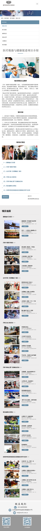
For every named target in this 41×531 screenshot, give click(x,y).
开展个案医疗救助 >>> (9, 242)
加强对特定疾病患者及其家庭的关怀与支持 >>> (16, 457)
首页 (2, 18)
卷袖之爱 (4, 37)
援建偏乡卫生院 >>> (8, 216)
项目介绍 (18, 18)
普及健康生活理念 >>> (9, 412)
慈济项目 (6, 18)
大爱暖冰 (4, 41)
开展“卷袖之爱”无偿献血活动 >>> (12, 367)
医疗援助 (12, 18)
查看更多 (25, 226)
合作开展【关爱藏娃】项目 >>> (11, 278)
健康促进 (4, 33)
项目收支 (5, 196)
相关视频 (4, 44)
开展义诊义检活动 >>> (9, 322)
